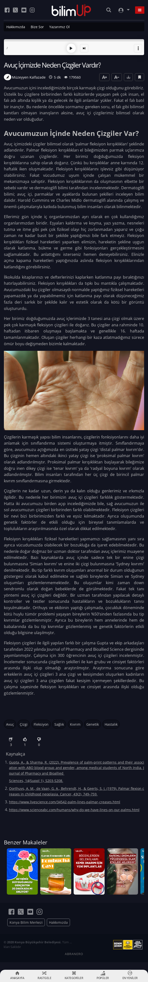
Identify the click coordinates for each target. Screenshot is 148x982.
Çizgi (24, 723)
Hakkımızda (15, 26)
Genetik (92, 723)
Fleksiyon (41, 723)
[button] (138, 47)
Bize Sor (37, 26)
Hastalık (111, 723)
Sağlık (59, 723)
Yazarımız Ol (59, 26)
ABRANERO (74, 961)
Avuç (10, 723)
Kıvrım (75, 723)
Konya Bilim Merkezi (26, 930)
